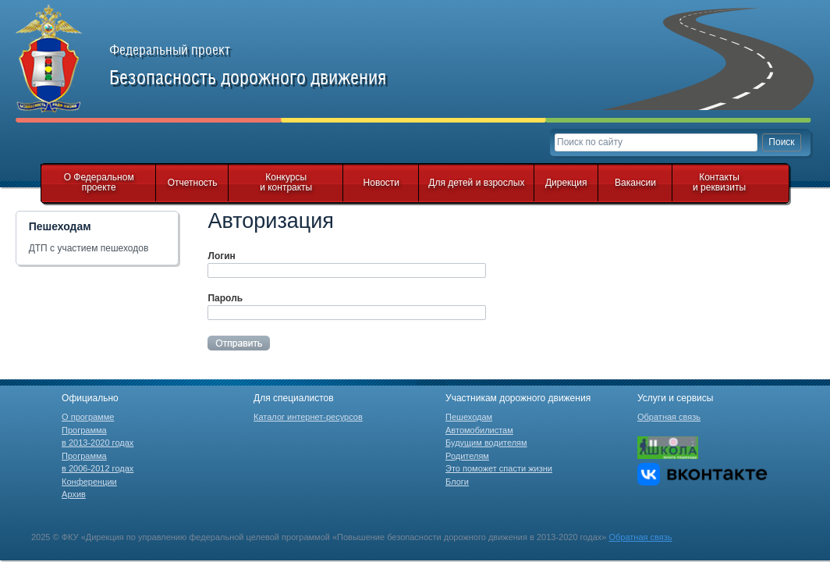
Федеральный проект (265, 65)
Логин (221, 256)
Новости (381, 182)
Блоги (457, 481)
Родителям (467, 456)
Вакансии (635, 182)
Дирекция (566, 182)
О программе (88, 417)
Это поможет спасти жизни (498, 468)
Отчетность (193, 182)
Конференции (89, 481)
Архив (74, 494)
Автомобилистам (479, 430)
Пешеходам (468, 417)
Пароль (225, 298)
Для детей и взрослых (476, 182)
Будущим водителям (486, 442)
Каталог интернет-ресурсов (308, 417)
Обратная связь (669, 417)
